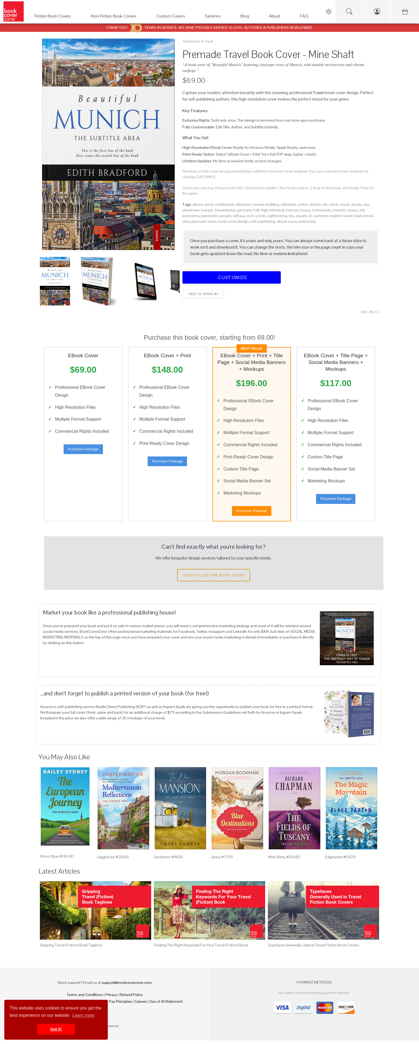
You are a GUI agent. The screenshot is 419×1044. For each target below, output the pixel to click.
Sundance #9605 (168, 860)
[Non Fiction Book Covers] (118, 17)
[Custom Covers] (175, 17)
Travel (208, 41)
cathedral (288, 204)
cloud (344, 204)
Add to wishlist (203, 294)
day (366, 204)
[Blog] (249, 17)
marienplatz (321, 210)
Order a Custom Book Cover (213, 579)
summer (320, 215)
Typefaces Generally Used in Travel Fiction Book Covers (313, 948)
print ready (307, 221)
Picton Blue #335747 (57, 859)
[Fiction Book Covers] (57, 17)
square (301, 215)
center (302, 204)
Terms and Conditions (85, 998)
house (305, 210)
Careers (140, 1004)
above (198, 204)
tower (348, 215)
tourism (335, 215)
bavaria (258, 204)
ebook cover (287, 221)
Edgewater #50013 (340, 860)
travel (368, 215)
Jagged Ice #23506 (113, 860)
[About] (279, 17)
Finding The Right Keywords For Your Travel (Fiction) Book (201, 948)
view (186, 221)
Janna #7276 (222, 860)
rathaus (239, 215)
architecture (224, 204)
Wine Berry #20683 (284, 860)
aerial (209, 204)
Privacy (111, 998)
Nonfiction (191, 41)
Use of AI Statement (166, 1004)
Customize (231, 277)
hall (256, 210)
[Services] (217, 17)
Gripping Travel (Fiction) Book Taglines (71, 948)
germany (244, 210)
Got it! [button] (56, 1029)
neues (352, 210)
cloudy (356, 204)
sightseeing (277, 215)
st (310, 215)
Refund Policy (131, 998)
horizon (292, 210)
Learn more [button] (83, 1015)
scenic (260, 215)
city (325, 204)
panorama (190, 215)
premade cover (204, 221)
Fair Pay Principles (117, 1004)
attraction (243, 204)
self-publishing (262, 221)
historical (277, 210)
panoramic (209, 215)
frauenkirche (225, 210)
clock (334, 204)
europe (207, 210)
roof (250, 215)
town (358, 215)
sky (291, 215)
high (264, 210)
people (225, 215)
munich (339, 210)
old (362, 210)
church (315, 204)
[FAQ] (309, 17)
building (272, 204)
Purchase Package (83, 451)
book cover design (233, 221)
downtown (191, 210)
